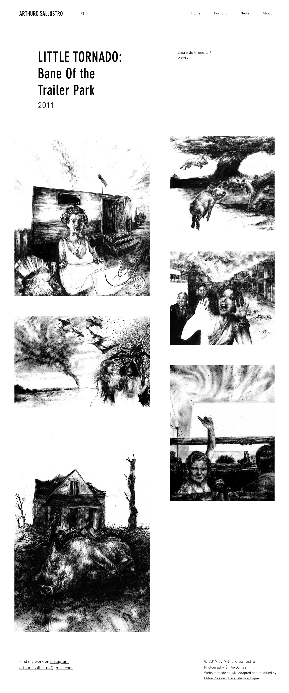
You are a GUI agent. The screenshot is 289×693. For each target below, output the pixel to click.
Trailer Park (66, 90)
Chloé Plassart (215, 678)
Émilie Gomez (235, 668)
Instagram (59, 661)
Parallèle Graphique (243, 678)
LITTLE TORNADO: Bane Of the (80, 65)
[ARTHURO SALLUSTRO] (52, 13)
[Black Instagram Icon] (82, 14)
